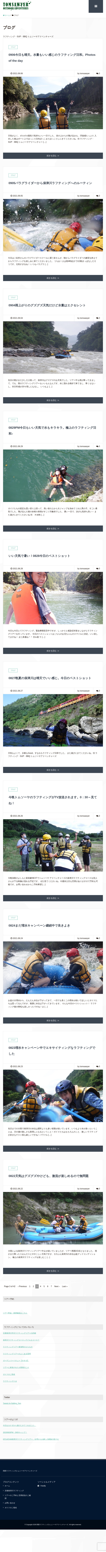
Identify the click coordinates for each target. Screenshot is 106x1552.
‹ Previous (22, 1309)
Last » (65, 1309)
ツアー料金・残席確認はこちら (15, 1336)
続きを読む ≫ (53, 154)
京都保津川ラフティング (14, 1513)
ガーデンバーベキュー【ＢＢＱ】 (16, 1383)
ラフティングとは (10, 1404)
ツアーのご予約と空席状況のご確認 (18, 1519)
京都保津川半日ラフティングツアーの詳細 (19, 1355)
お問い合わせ (10, 1525)
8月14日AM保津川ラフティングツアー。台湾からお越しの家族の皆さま (31, 1462)
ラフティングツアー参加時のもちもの (17, 1369)
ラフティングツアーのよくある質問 (17, 1376)
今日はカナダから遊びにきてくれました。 (19, 1448)
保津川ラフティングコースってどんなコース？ (21, 1362)
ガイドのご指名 (9, 1397)
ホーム (7, 1508)
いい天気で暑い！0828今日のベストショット (49, 566)
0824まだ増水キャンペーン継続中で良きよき (49, 941)
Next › (57, 1309)
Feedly (42, 1508)
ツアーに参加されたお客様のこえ (16, 1390)
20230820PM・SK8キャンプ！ (15, 1455)
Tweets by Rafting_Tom (12, 1426)
